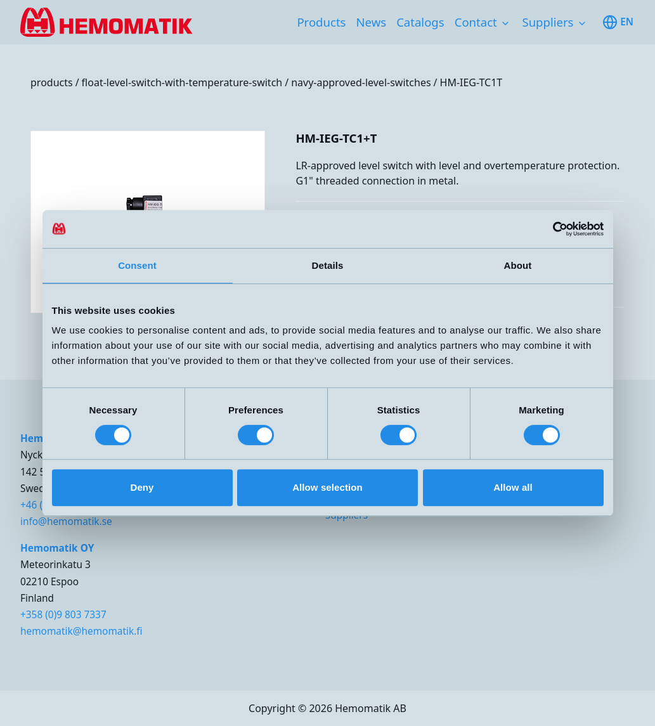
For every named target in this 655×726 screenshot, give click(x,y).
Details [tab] (328, 265)
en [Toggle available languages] (617, 22)
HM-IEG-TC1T (471, 82)
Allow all (513, 487)
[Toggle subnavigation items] (505, 23)
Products (321, 22)
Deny (141, 487)
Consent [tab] (137, 265)
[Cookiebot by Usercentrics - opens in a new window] (548, 228)
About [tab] (518, 265)
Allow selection (327, 487)
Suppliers (547, 22)
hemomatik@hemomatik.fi (81, 631)
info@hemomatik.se (66, 521)
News (371, 22)
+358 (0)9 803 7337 (63, 614)
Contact (476, 22)
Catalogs (420, 22)
